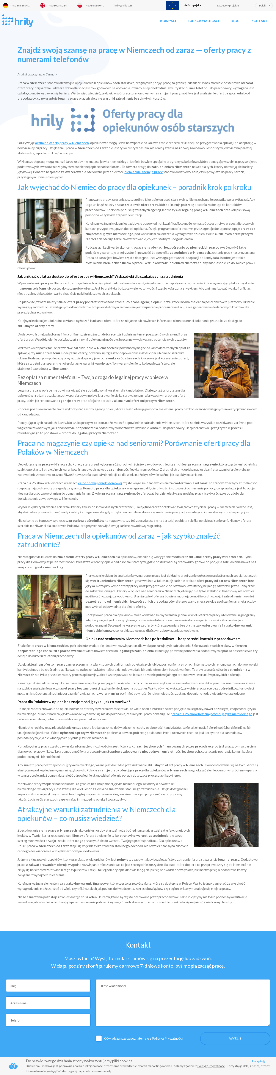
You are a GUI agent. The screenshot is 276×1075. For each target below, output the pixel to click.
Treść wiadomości (113, 986)
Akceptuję (258, 1061)
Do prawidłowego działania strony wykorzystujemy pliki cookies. (79, 1060)
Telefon (15, 1020)
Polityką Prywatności (167, 1038)
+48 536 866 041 (20, 5)
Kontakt (259, 21)
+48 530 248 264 (57, 5)
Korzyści (168, 21)
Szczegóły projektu (228, 5)
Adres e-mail (19, 1003)
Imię (13, 986)
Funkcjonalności (203, 21)
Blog (235, 21)
